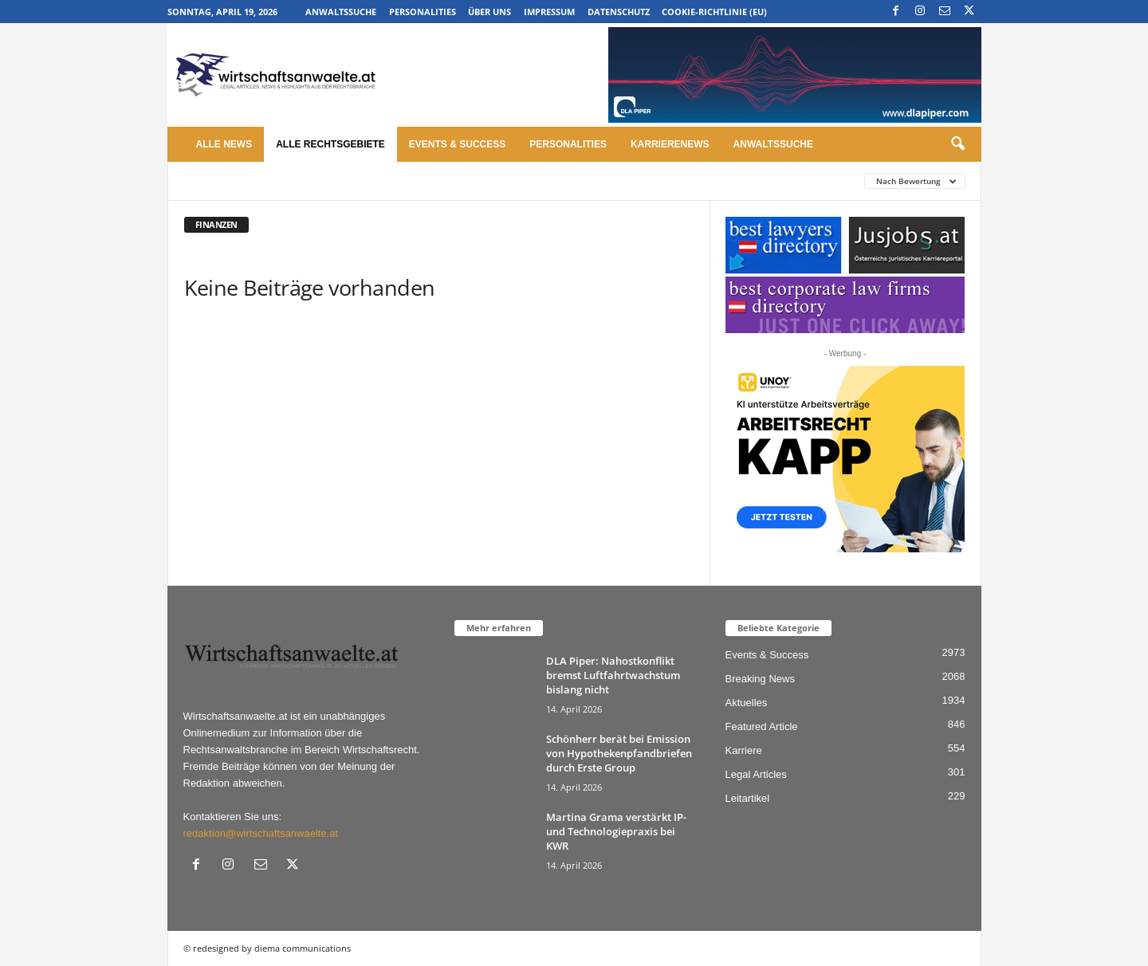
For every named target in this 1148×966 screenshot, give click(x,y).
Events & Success (457, 144)
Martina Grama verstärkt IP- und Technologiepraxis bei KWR (616, 831)
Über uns (489, 12)
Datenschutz (619, 12)
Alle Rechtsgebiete (330, 144)
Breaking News (760, 679)
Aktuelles (746, 703)
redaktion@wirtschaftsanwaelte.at (261, 833)
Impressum (549, 12)
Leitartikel (747, 798)
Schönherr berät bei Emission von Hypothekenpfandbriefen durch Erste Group (619, 753)
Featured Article (761, 726)
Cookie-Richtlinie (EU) (714, 12)
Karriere (743, 750)
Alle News (224, 144)
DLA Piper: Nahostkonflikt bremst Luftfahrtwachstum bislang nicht (613, 675)
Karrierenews (670, 144)
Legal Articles (756, 774)
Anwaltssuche (340, 12)
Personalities (422, 12)
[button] (957, 144)
